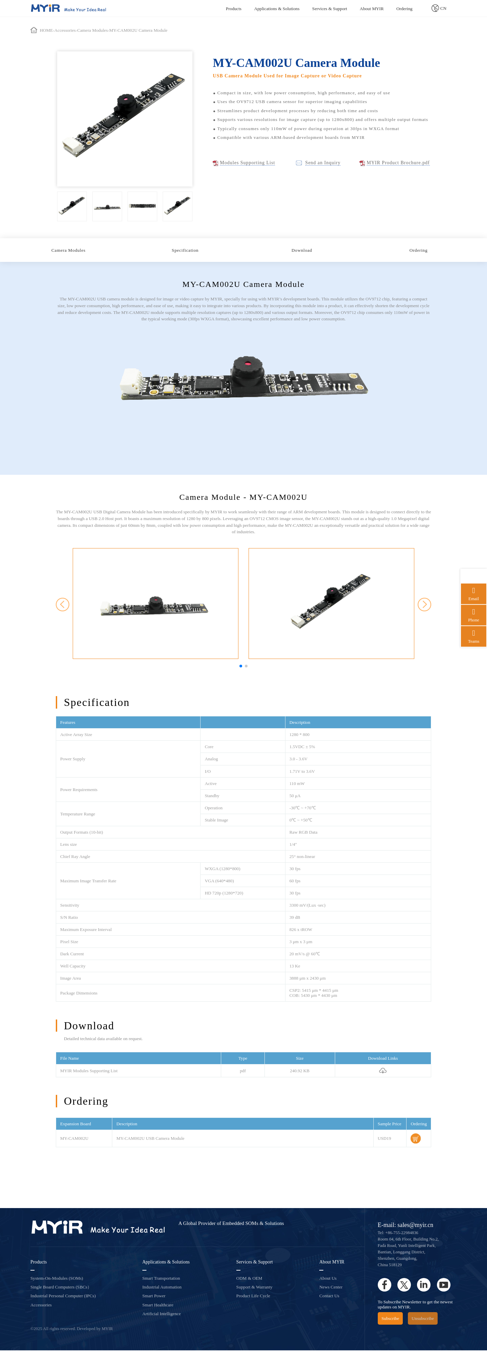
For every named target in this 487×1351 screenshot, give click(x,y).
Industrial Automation (162, 1288)
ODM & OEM (249, 1278)
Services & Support (329, 8)
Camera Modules (68, 250)
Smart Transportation (161, 1278)
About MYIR (372, 8)
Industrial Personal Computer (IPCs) (63, 1296)
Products (233, 8)
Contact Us (329, 1296)
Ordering (404, 8)
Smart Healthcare (157, 1305)
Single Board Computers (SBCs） (61, 1288)
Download (302, 250)
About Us (328, 1278)
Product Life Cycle (253, 1296)
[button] (240, 667)
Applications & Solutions (276, 8)
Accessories (41, 1305)
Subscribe (390, 1319)
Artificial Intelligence (161, 1314)
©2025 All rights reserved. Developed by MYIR (71, 1329)
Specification (185, 250)
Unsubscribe (423, 1319)
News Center (330, 1288)
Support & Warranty (254, 1288)
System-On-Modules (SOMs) (56, 1278)
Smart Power (154, 1296)
